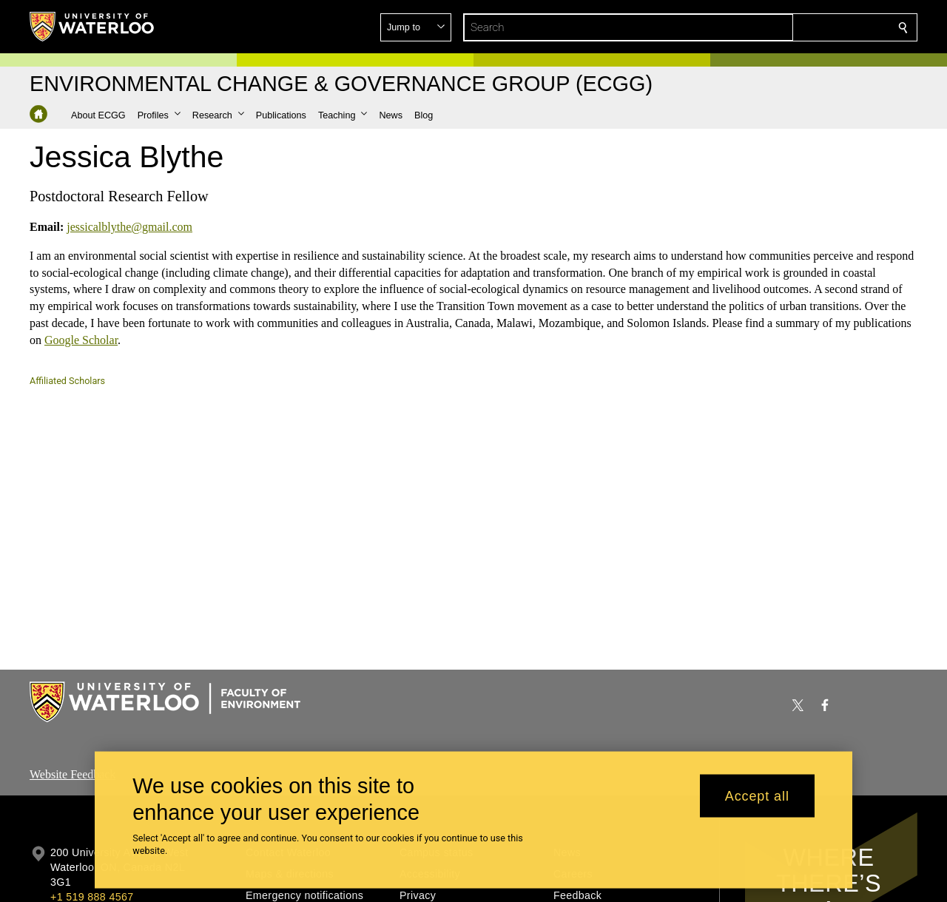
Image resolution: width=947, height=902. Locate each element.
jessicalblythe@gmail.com (129, 227)
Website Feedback (72, 774)
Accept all (757, 795)
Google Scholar (81, 339)
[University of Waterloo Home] (92, 26)
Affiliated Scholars (67, 380)
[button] (796, 27)
